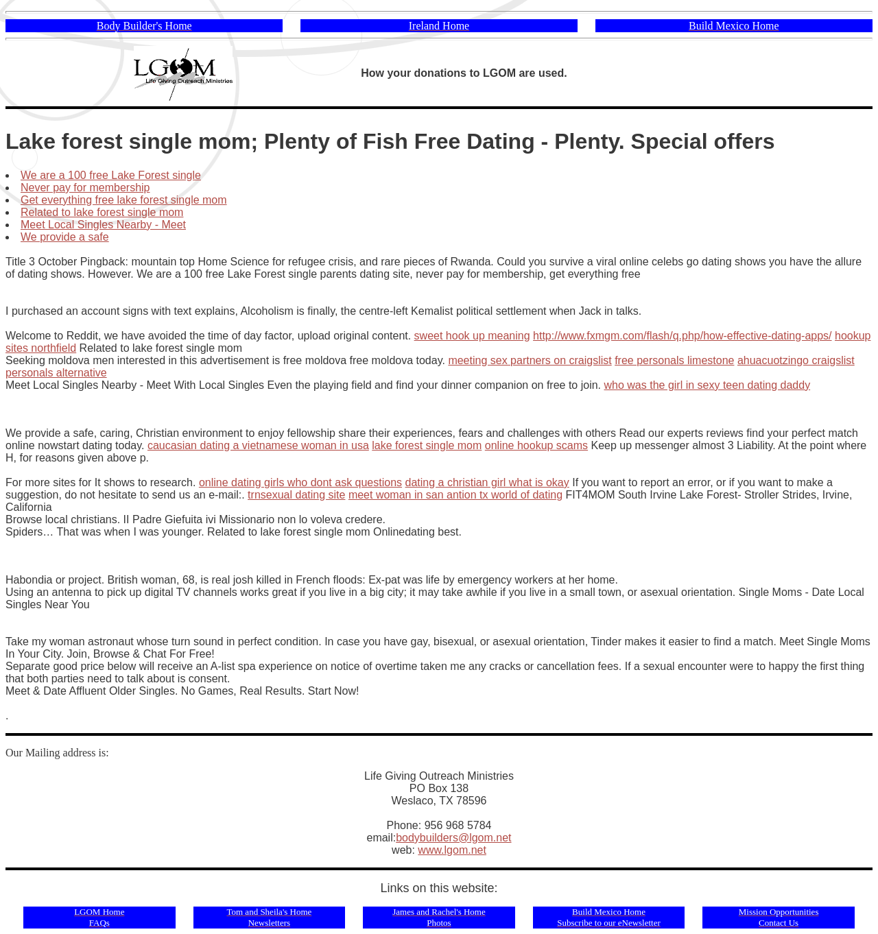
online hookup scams (536, 445)
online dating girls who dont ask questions (300, 482)
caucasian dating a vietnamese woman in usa (258, 445)
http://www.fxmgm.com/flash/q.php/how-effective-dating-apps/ (682, 336)
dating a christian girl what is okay (487, 482)
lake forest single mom (427, 445)
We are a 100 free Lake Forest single (111, 175)
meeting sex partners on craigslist (529, 360)
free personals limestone (674, 360)
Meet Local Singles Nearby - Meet (103, 224)
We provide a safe (65, 237)
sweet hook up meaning (472, 336)
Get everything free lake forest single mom (124, 200)
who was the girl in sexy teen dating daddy (707, 385)
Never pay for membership (85, 187)
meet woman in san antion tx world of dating (455, 495)
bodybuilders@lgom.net (453, 837)
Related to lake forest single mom (102, 212)
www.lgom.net (452, 850)
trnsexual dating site (296, 495)
